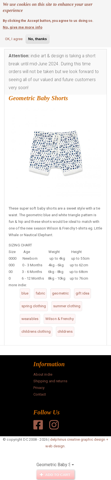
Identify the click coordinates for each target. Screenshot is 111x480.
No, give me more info (22, 26)
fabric (40, 293)
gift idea (82, 293)
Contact (39, 394)
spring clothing (33, 306)
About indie (42, 374)
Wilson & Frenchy (59, 319)
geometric (60, 293)
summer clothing (67, 306)
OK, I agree (14, 38)
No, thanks (37, 38)
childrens (65, 331)
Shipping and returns (50, 381)
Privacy (39, 388)
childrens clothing (36, 331)
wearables (29, 319)
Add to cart (55, 475)
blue (24, 293)
